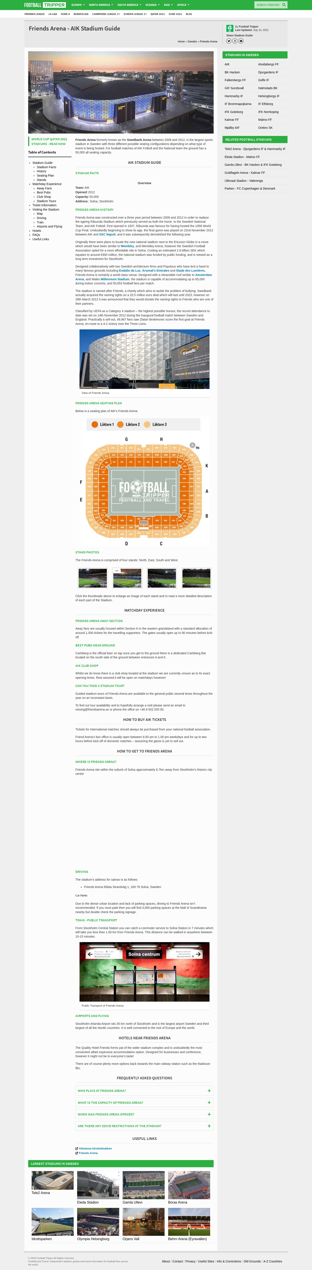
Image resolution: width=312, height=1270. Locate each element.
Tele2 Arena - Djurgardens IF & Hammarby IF (255, 149)
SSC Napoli (107, 234)
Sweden (192, 41)
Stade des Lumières (190, 270)
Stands (41, 180)
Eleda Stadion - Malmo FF (242, 157)
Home (181, 41)
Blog (189, 14)
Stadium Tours (46, 201)
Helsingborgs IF (269, 96)
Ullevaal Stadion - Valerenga (244, 180)
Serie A (65, 14)
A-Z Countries (272, 1261)
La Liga (53, 14)
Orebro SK (265, 127)
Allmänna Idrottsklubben (93, 1148)
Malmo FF (265, 119)
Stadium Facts (46, 167)
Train (40, 222)
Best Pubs (44, 192)
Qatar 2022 (158, 14)
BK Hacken (232, 72)
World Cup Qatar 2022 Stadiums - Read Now (49, 141)
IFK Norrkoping (268, 112)
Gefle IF (263, 80)
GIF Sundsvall (234, 88)
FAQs (36, 235)
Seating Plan (45, 175)
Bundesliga (81, 14)
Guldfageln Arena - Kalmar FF (245, 172)
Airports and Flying (49, 226)
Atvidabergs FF (268, 64)
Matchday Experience (47, 184)
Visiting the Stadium (45, 209)
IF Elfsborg (265, 104)
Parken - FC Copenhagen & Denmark (250, 188)
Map (40, 213)
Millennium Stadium (115, 279)
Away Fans (44, 188)
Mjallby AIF (232, 127)
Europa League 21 (135, 14)
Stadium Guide (42, 162)
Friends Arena (86, 1153)
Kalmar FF (232, 119)
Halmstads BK (268, 88)
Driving (41, 218)
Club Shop (44, 196)
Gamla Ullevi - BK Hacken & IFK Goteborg (253, 164)
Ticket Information (44, 205)
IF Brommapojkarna (238, 104)
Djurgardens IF (268, 72)
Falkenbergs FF (235, 80)
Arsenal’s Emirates (155, 270)
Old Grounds (252, 1261)
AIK (227, 64)
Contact (177, 1261)
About (166, 1261)
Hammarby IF (234, 96)
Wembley (127, 246)
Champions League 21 (106, 14)
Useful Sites (206, 1261)
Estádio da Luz (130, 270)
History (41, 171)
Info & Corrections (229, 1261)
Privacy (190, 1261)
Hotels (36, 230)
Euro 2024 (175, 14)
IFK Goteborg (234, 112)
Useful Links (40, 239)
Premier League (34, 14)
